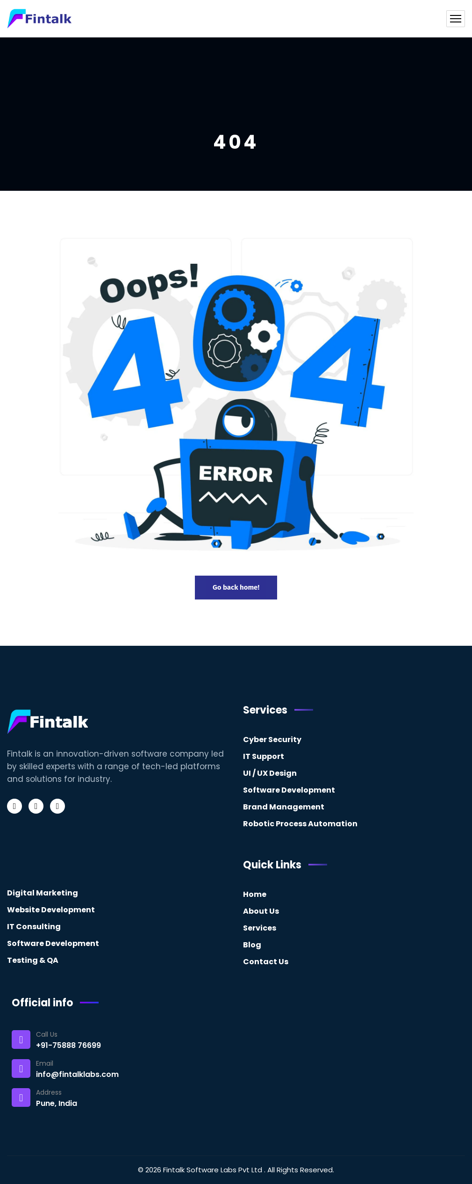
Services (259, 928)
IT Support (263, 756)
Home (254, 894)
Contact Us (265, 961)
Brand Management (283, 806)
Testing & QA (32, 960)
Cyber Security (272, 739)
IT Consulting (34, 926)
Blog (252, 944)
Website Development (51, 909)
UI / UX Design (270, 773)
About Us (261, 911)
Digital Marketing (42, 893)
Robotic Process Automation (300, 823)
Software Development (289, 790)
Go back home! (236, 587)
